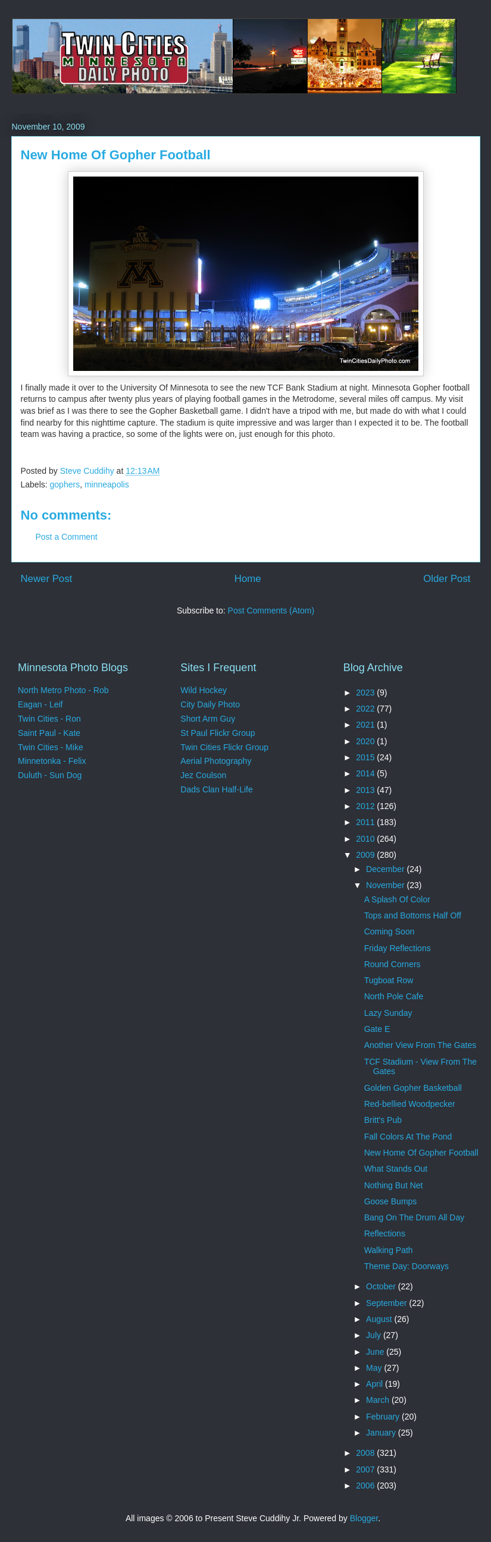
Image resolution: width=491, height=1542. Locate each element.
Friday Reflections (397, 948)
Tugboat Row (389, 980)
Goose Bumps (390, 1201)
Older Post (446, 578)
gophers (65, 484)
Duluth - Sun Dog (50, 775)
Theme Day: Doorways (406, 1266)
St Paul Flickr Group (217, 733)
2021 (366, 724)
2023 (366, 692)
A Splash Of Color (397, 899)
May (375, 1368)
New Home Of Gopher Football (421, 1152)
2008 (366, 1453)
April (375, 1384)
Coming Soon (389, 931)
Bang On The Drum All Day (414, 1217)
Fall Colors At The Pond (408, 1136)
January (382, 1432)
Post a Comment (67, 537)
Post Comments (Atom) (271, 610)
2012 (366, 806)
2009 (366, 855)
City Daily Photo (210, 704)
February (384, 1416)
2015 (366, 757)
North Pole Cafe (394, 996)
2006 (366, 1485)
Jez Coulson (203, 775)
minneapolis (107, 484)
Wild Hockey (203, 690)
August (380, 1319)
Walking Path (388, 1250)
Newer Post (47, 578)
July (374, 1335)
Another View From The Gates (420, 1045)
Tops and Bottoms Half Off (412, 915)
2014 (366, 773)
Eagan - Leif (40, 704)
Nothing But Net (393, 1185)
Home (247, 578)
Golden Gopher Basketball (413, 1088)
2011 (366, 822)
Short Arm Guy (207, 718)
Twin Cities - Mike (50, 747)
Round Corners (392, 964)
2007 (366, 1469)
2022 (366, 708)
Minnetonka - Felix (52, 761)
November (386, 885)
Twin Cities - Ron (49, 718)
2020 (366, 741)
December (386, 869)
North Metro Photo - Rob (63, 690)
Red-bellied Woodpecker (409, 1104)
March (379, 1400)
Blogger (364, 1518)
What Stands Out (396, 1168)
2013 (366, 790)
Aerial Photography (215, 761)
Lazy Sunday (388, 1013)
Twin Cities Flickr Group (224, 747)
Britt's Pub (383, 1120)
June (376, 1352)
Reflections (384, 1233)
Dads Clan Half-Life (216, 789)
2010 (366, 839)
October (382, 1286)
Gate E (377, 1029)
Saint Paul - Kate (49, 733)
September (387, 1303)
